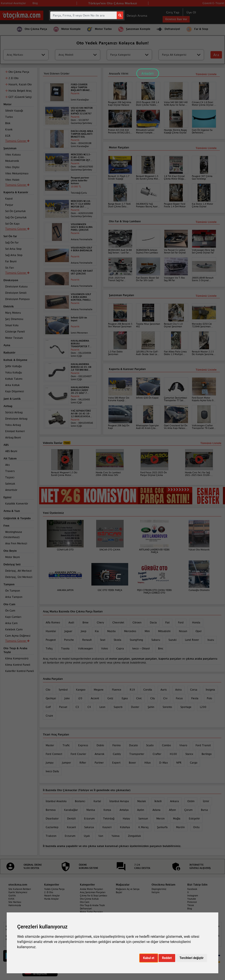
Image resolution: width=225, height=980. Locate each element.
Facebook (192, 889)
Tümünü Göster (17, 641)
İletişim (155, 892)
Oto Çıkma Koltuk (89, 898)
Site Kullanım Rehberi (19, 889)
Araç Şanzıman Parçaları (92, 892)
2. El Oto (48, 892)
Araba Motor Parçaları (91, 889)
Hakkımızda (14, 905)
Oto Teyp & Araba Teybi (92, 905)
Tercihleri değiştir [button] (192, 958)
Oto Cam (84, 902)
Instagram (192, 895)
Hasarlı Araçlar (52, 895)
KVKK (11, 898)
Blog (189, 908)
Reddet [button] (167, 958)
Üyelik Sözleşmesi (17, 892)
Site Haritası (14, 902)
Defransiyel (86, 908)
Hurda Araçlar (51, 898)
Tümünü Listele (206, 369)
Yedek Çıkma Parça (54, 889)
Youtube (191, 898)
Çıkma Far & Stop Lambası (93, 895)
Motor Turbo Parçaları (91, 911)
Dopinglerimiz (159, 889)
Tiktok (190, 905)
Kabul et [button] (148, 958)
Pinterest (192, 902)
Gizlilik (12, 895)
